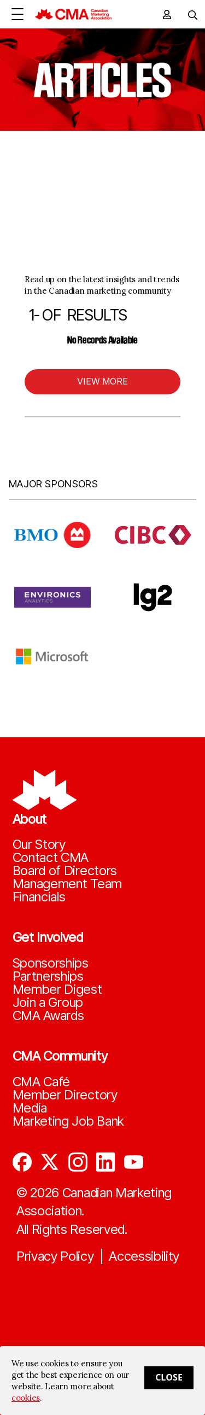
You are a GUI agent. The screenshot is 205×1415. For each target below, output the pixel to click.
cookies (25, 1398)
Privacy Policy (55, 1256)
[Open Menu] (17, 14)
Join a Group (48, 1002)
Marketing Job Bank (69, 1121)
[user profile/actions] (166, 14)
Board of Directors (65, 870)
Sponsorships (51, 963)
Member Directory (65, 1095)
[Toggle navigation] (188, 14)
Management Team (67, 883)
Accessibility (144, 1256)
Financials (39, 897)
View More (102, 381)
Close (169, 1377)
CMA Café (42, 1081)
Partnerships (48, 976)
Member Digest (57, 989)
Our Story (39, 844)
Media (30, 1108)
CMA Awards (48, 1015)
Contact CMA (51, 857)
